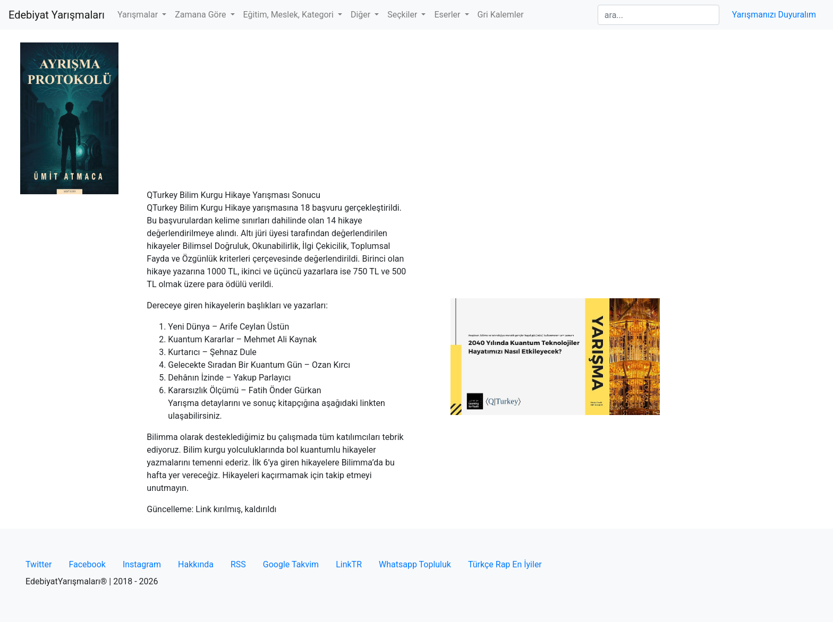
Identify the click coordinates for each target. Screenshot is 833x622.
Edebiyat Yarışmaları (56, 14)
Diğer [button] (361, 15)
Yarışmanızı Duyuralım (774, 15)
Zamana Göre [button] (201, 15)
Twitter (39, 564)
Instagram (142, 564)
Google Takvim (291, 564)
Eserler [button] (448, 15)
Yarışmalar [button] (138, 15)
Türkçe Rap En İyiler (505, 564)
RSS (238, 564)
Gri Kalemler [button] (501, 15)
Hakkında (196, 564)
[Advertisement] (416, 109)
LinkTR (349, 564)
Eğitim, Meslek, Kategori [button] (289, 15)
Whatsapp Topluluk (415, 564)
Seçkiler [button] (403, 15)
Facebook (87, 564)
